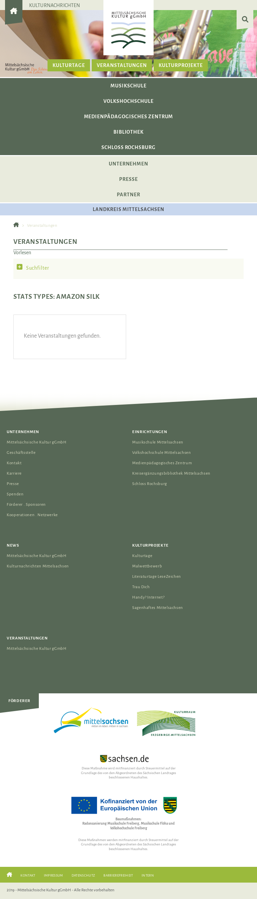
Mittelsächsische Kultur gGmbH (37, 442)
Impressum (53, 875)
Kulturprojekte (180, 65)
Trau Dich (141, 587)
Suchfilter (38, 268)
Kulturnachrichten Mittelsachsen (38, 566)
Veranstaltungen (122, 65)
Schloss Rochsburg (128, 147)
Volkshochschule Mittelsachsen (161, 453)
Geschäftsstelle (21, 453)
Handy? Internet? (148, 597)
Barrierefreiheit (118, 875)
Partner (128, 194)
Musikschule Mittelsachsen (157, 442)
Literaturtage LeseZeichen (156, 576)
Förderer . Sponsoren (26, 504)
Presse (128, 179)
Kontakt (14, 463)
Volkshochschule (128, 101)
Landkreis (128, 209)
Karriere (14, 473)
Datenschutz (83, 875)
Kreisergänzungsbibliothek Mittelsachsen (171, 473)
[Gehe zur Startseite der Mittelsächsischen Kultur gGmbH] (13, 16)
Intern (148, 875)
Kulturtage (69, 65)
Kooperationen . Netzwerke (32, 515)
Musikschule (128, 85)
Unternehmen (129, 163)
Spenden (15, 494)
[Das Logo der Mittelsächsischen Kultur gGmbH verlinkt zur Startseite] (128, 29)
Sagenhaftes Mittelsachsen (157, 608)
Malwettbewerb (147, 566)
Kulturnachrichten (54, 5)
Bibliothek (128, 132)
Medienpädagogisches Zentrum (128, 116)
